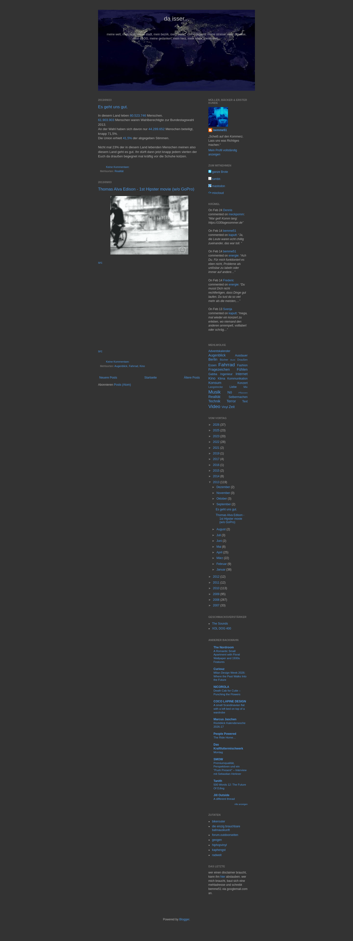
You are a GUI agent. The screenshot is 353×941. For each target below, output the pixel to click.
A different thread (224, 798)
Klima (221, 378)
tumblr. (214, 179)
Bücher (224, 359)
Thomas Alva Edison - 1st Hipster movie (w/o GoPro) (146, 189)
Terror (231, 401)
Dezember (223, 487)
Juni (219, 541)
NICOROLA (221, 687)
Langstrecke (215, 386)
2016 (216, 465)
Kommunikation (237, 378)
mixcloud (216, 193)
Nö (229, 392)
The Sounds (220, 623)
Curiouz (219, 669)
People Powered (225, 734)
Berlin (212, 359)
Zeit (232, 407)
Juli (219, 535)
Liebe (233, 387)
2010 (216, 588)
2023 (216, 436)
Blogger (184, 919)
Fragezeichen (219, 369)
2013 (216, 482)
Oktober (222, 498)
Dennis (227, 210)
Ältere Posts (192, 377)
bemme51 (220, 130)
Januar (221, 569)
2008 (216, 599)
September (224, 504)
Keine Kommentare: (117, 166)
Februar (221, 564)
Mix (245, 386)
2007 (216, 605)
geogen (217, 840)
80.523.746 (138, 115)
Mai (219, 546)
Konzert (243, 383)
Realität (119, 171)
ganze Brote (218, 172)
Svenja (227, 309)
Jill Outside (221, 795)
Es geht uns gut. (113, 107)
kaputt (233, 235)
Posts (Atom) (122, 384)
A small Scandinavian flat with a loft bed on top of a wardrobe (229, 709)
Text (245, 401)
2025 (216, 430)
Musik (214, 392)
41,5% (127, 138)
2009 (216, 594)
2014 (216, 476)
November (223, 493)
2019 (216, 453)
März (220, 558)
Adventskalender (219, 351)
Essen (212, 365)
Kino (142, 366)
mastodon (216, 186)
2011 (216, 582)
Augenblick (120, 366)
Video (214, 406)
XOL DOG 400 (221, 628)
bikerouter (218, 821)
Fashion (242, 365)
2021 (216, 448)
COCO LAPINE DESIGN (230, 701)
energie (234, 255)
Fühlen (242, 369)
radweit (217, 855)
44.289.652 (157, 129)
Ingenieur (226, 374)
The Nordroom (224, 647)
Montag (218, 752)
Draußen (242, 359)
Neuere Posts (108, 377)
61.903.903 (106, 120)
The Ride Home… (225, 737)
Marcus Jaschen (225, 719)
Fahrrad (133, 366)
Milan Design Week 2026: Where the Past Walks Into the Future (230, 676)
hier (222, 876)
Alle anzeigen (241, 804)
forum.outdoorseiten (225, 835)
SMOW (218, 759)
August (221, 529)
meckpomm (236, 214)
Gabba (212, 374)
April (219, 552)
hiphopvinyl (219, 845)
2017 (216, 459)
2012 (216, 576)
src (100, 262)
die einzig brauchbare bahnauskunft (226, 828)
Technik (214, 401)
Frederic (228, 280)
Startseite (150, 377)
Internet (242, 374)
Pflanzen (243, 392)
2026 (216, 424)
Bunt (232, 359)
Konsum (214, 383)
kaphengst (219, 850)
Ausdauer (241, 355)
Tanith (218, 781)
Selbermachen (238, 397)
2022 (216, 442)
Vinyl (225, 407)
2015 (216, 470)
